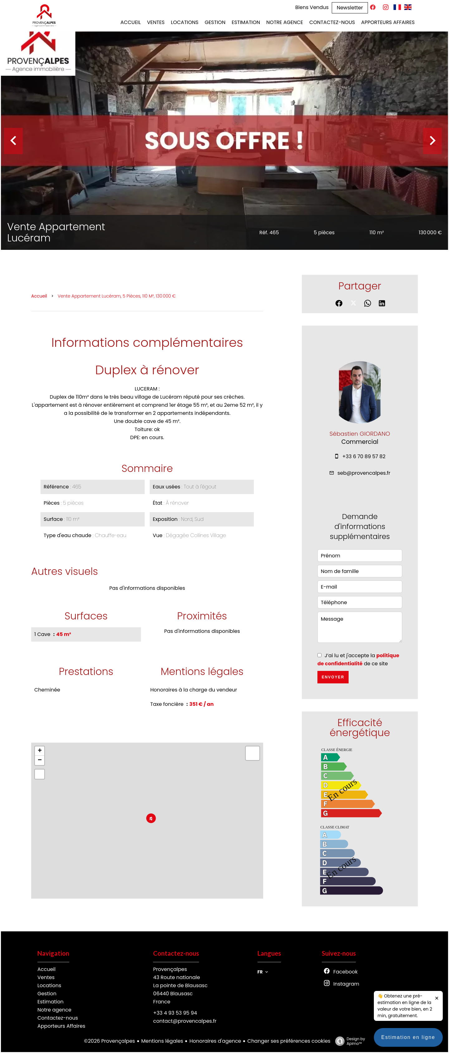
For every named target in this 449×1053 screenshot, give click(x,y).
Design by (348, 1041)
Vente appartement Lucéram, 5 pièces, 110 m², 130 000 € (117, 296)
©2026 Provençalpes (109, 1041)
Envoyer (333, 677)
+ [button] (40, 751)
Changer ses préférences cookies (288, 1041)
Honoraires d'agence (215, 1041)
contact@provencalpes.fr (184, 1021)
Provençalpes (170, 969)
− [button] (40, 760)
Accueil (39, 296)
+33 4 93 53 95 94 (175, 1013)
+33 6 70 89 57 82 (363, 456)
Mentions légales (162, 1041)
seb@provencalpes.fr (363, 473)
